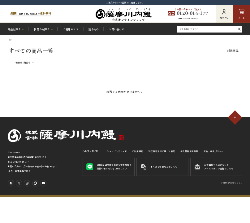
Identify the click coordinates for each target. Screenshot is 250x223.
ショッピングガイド (117, 151)
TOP (11, 39)
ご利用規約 (137, 151)
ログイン (224, 14)
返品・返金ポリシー (214, 151)
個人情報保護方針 (189, 151)
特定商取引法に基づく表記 (162, 151)
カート (241, 14)
